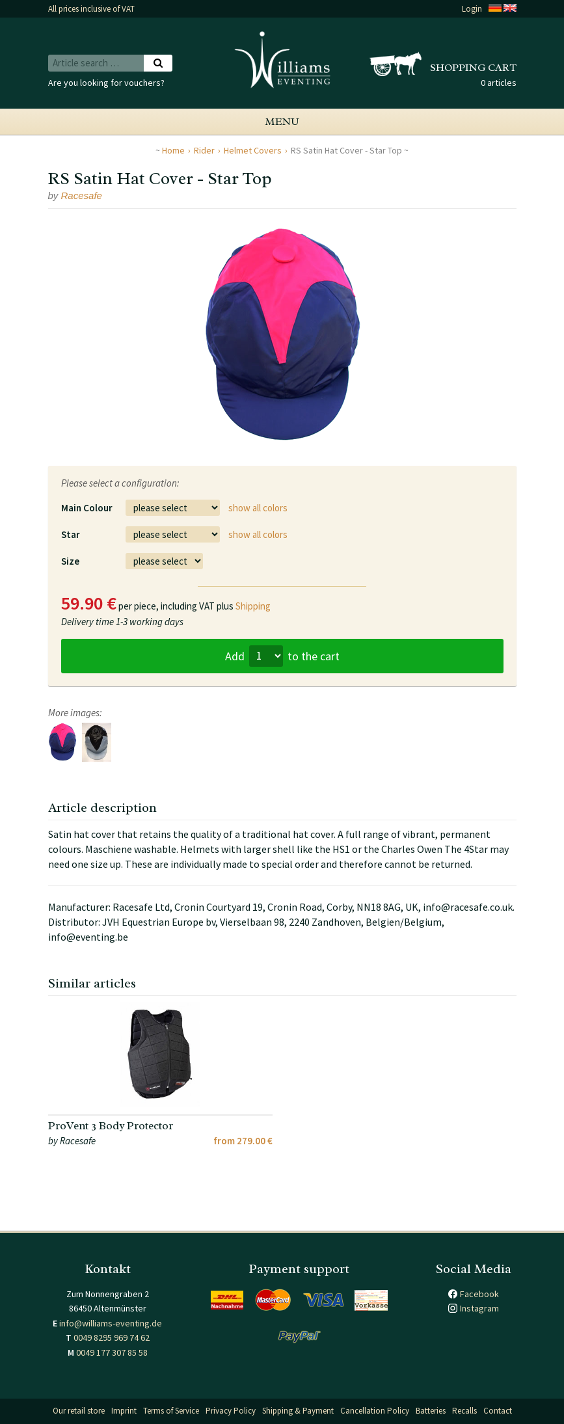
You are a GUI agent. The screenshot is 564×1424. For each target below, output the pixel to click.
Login (472, 8)
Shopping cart (473, 67)
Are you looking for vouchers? (106, 82)
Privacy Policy (231, 1410)
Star (70, 534)
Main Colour (87, 508)
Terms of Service (171, 1410)
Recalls (464, 1410)
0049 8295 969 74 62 (112, 1337)
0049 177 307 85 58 (112, 1352)
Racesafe (81, 195)
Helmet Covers (253, 150)
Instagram (479, 1308)
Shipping (253, 606)
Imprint (124, 1410)
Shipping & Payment (298, 1410)
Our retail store (79, 1410)
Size (70, 561)
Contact (497, 1410)
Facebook (479, 1294)
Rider (204, 150)
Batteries (431, 1410)
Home (173, 150)
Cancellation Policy (374, 1410)
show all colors (258, 508)
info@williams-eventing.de (110, 1323)
